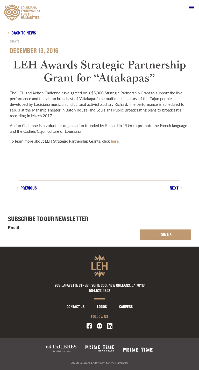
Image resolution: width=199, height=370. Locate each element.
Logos (102, 306)
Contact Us (75, 306)
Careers (126, 306)
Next (174, 188)
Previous (28, 188)
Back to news (23, 33)
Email (13, 228)
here (115, 141)
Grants (14, 41)
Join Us (165, 234)
